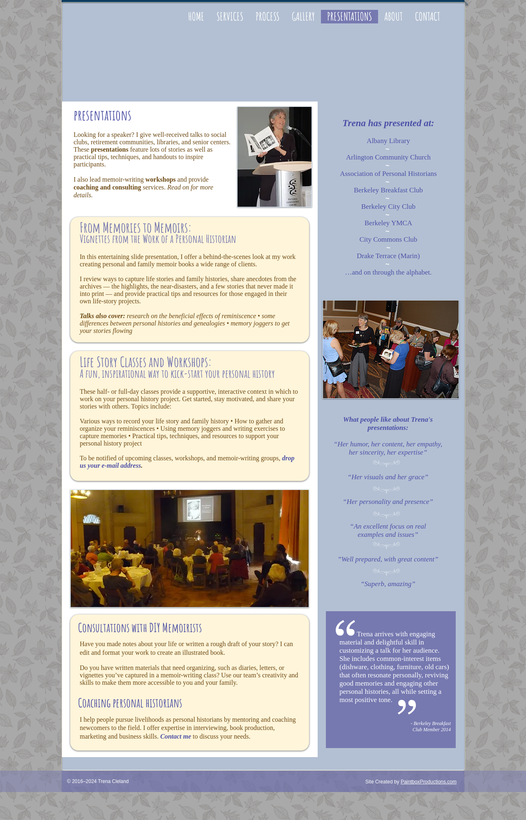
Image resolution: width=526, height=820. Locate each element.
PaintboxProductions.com (429, 782)
